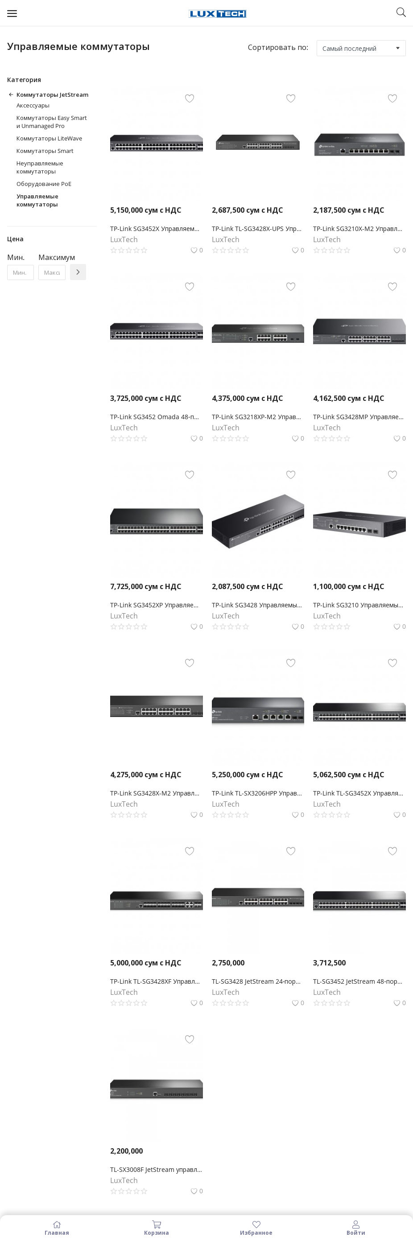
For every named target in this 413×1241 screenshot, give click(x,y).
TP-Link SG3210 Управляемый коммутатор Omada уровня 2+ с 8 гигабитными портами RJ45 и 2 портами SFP (359, 605)
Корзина (157, 1228)
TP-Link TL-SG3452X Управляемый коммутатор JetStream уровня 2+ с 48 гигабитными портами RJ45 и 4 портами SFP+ (359, 793)
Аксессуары (33, 105)
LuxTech (124, 239)
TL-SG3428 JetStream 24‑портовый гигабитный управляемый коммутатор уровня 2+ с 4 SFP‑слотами (258, 981)
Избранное (256, 1228)
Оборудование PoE (44, 184)
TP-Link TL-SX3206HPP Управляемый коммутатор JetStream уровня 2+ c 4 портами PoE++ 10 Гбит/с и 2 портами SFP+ (258, 793)
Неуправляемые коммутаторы (40, 167)
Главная (57, 1228)
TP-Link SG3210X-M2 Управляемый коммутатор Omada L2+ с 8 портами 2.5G (359, 228)
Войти (356, 1228)
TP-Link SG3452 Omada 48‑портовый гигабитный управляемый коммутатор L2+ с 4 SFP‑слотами (156, 416)
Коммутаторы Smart (45, 151)
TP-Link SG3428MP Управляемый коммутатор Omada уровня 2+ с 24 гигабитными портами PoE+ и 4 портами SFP (359, 416)
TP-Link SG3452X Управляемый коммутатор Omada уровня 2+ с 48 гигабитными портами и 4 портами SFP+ (156, 228)
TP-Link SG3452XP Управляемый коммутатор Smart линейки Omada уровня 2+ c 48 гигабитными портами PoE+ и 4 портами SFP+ (156, 605)
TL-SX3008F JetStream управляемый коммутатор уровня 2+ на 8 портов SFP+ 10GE (156, 1169)
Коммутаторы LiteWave (49, 138)
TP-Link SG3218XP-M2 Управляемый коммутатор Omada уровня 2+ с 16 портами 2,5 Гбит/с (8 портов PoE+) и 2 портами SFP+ (258, 416)
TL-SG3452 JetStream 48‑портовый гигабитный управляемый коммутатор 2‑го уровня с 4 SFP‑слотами (359, 981)
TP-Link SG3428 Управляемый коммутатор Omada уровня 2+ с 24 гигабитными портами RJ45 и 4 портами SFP (258, 605)
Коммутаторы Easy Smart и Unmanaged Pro (52, 122)
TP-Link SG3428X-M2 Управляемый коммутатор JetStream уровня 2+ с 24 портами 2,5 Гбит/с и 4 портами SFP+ (156, 793)
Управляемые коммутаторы (37, 200)
